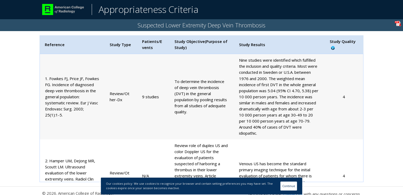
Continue (288, 186)
